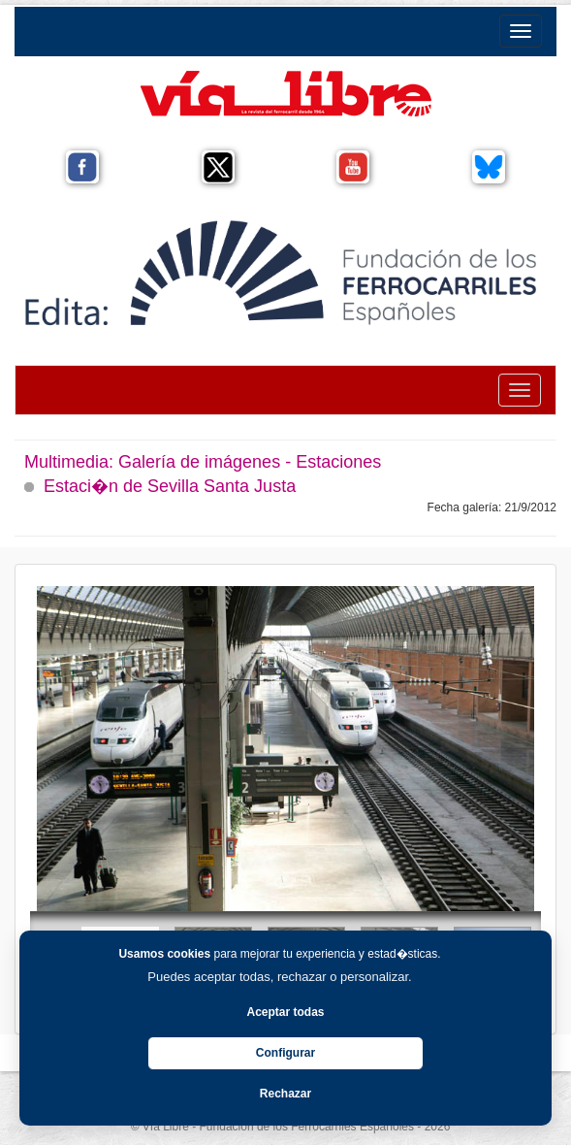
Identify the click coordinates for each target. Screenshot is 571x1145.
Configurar (285, 1053)
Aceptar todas (285, 1012)
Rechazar (285, 1093)
